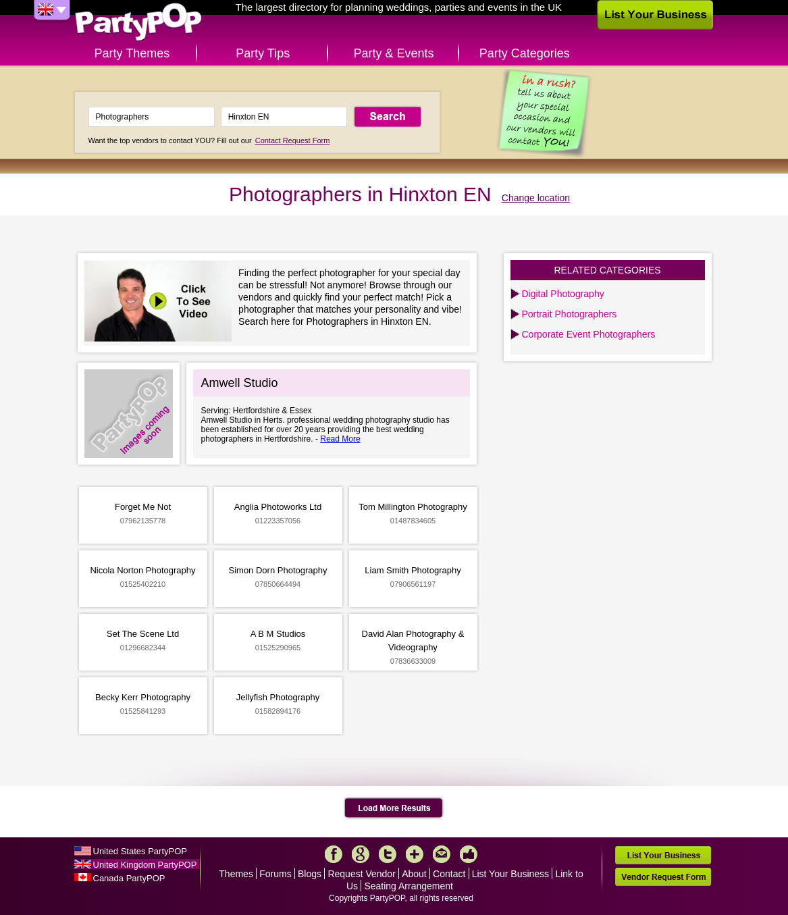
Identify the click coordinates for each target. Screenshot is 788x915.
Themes (236, 873)
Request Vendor (361, 873)
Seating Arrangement (408, 886)
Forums (275, 873)
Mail (441, 854)
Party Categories (524, 53)
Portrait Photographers (569, 314)
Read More (340, 439)
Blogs (309, 873)
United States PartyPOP (140, 851)
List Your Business (510, 873)
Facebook (333, 854)
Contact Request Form (292, 140)
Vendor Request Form (663, 877)
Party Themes (132, 53)
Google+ (360, 854)
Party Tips (263, 53)
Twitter (387, 854)
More (414, 854)
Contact (449, 873)
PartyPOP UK (138, 23)
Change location (536, 197)
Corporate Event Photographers (589, 334)
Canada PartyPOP (129, 878)
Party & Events (393, 53)
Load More (394, 808)
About (414, 873)
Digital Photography (563, 293)
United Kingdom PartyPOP (145, 865)
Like (468, 854)
